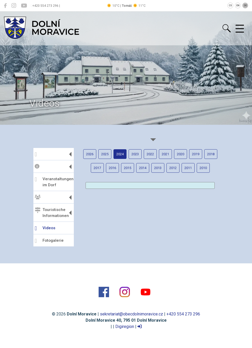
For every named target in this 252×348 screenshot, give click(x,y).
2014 (142, 168)
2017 (97, 168)
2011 (188, 168)
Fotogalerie (49, 241)
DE (245, 5)
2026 (89, 154)
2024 (120, 154)
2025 (105, 154)
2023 (135, 154)
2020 (180, 154)
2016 (112, 168)
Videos (45, 228)
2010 (203, 168)
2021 (165, 154)
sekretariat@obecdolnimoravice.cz (131, 314)
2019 (195, 154)
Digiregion (124, 326)
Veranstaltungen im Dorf (54, 182)
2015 (127, 168)
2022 (150, 154)
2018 (210, 154)
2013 (157, 168)
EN (237, 5)
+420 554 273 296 (183, 314)
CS (230, 5)
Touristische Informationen (52, 212)
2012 (173, 168)
